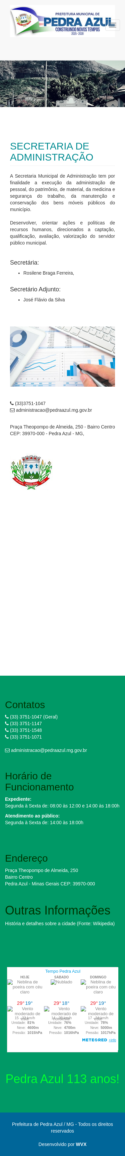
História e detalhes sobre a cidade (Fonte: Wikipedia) (60, 923)
